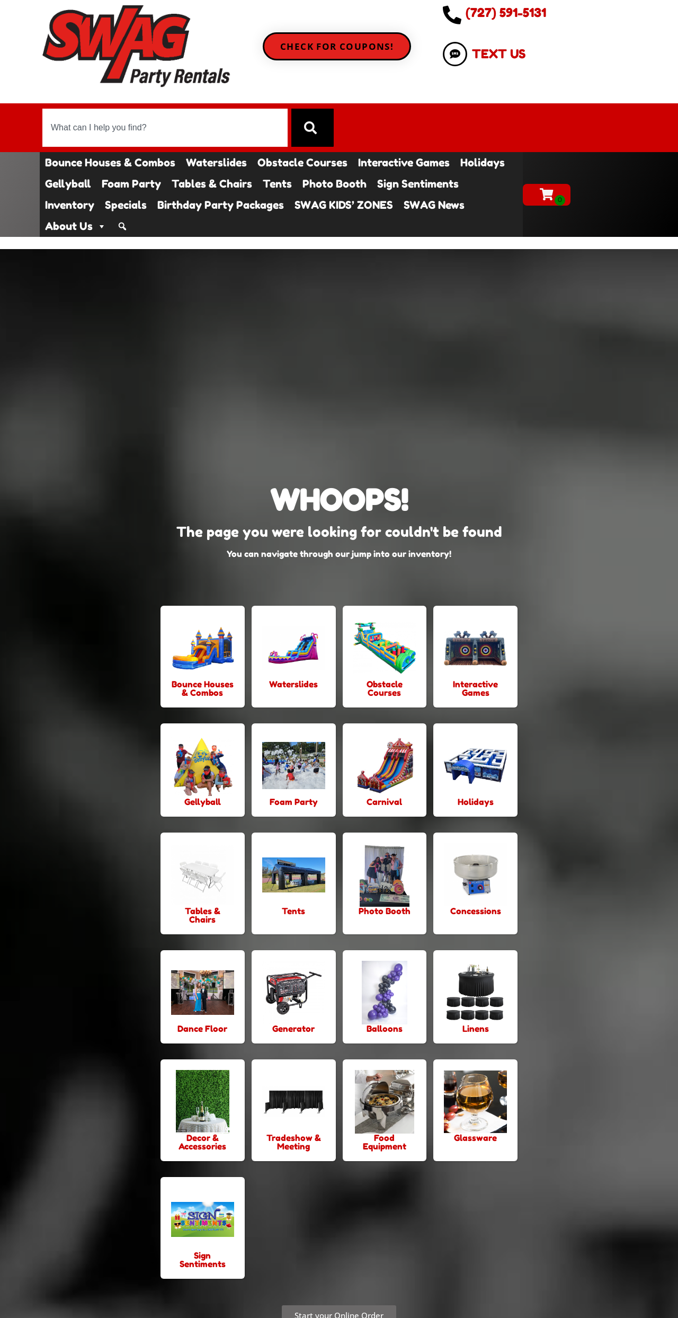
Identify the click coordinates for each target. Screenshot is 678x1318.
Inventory (69, 205)
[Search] (312, 128)
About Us (75, 226)
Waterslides (216, 162)
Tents (277, 184)
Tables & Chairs (212, 184)
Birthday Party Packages (220, 205)
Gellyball (68, 184)
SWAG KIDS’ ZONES (344, 205)
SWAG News (434, 205)
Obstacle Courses (302, 162)
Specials (126, 205)
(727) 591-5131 (506, 12)
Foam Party (131, 184)
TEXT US (498, 54)
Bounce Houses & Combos (110, 162)
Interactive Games (404, 162)
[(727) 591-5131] (452, 14)
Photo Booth (334, 184)
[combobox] (164, 128)
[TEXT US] (455, 54)
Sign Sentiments (418, 184)
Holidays (482, 162)
